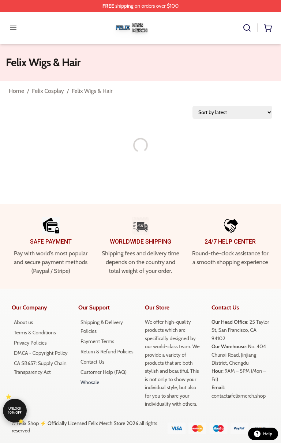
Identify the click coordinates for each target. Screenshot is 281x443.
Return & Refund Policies (107, 351)
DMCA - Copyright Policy (41, 353)
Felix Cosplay (48, 90)
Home (16, 90)
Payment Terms (97, 341)
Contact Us (92, 361)
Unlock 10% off (14, 410)
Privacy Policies (30, 342)
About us (23, 322)
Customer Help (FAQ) (103, 372)
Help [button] (263, 434)
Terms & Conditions (35, 332)
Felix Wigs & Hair (92, 90)
